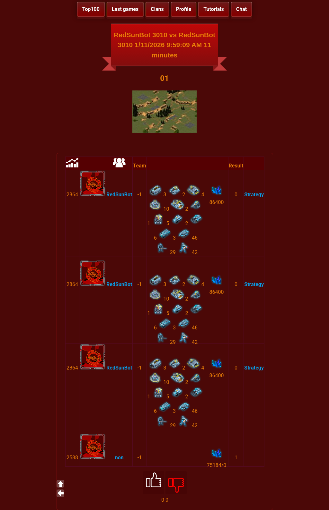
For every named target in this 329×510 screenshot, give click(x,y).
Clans (157, 9)
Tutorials (213, 9)
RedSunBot (119, 194)
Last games (125, 9)
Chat (241, 9)
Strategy (254, 194)
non (119, 458)
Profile (183, 9)
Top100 (91, 9)
